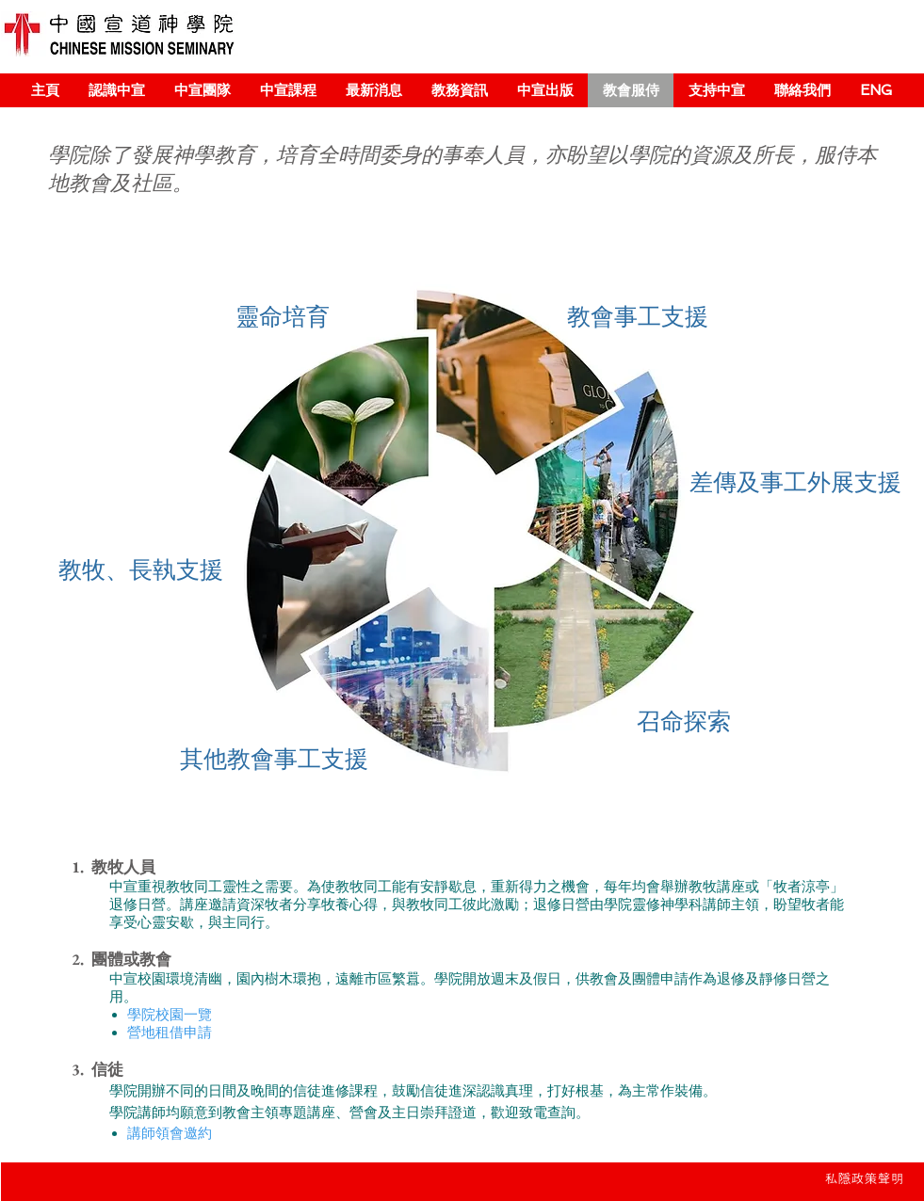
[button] (116, 90)
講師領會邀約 (169, 1133)
